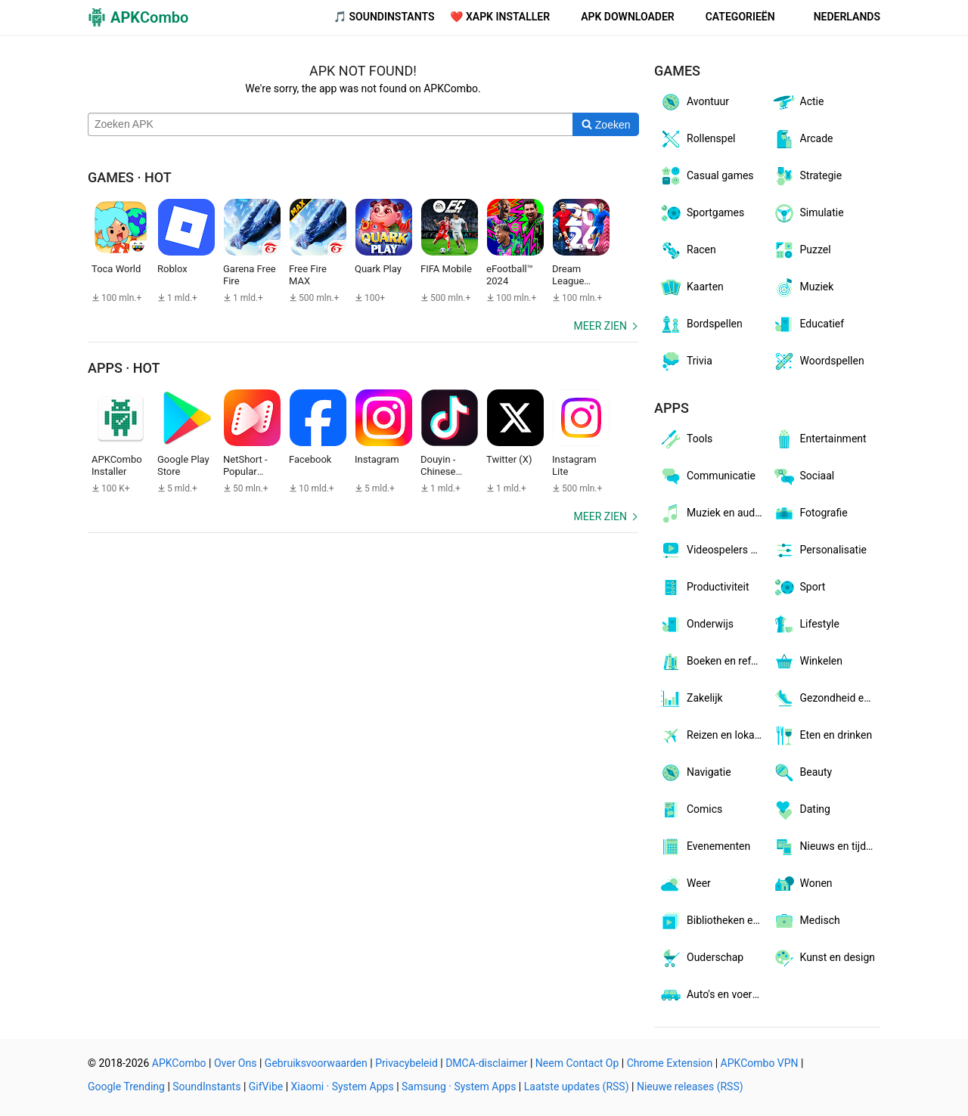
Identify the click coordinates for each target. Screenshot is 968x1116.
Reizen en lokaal (711, 736)
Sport (799, 587)
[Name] (330, 125)
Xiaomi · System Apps (342, 1086)
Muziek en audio (711, 513)
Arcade (802, 139)
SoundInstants (206, 1086)
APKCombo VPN (760, 1063)
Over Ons (235, 1063)
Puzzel (801, 250)
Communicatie (707, 476)
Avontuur (694, 102)
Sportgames (701, 213)
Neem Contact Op (577, 1063)
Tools (685, 439)
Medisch (806, 921)
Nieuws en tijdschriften (826, 847)
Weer (685, 884)
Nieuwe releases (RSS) (690, 1086)
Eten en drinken (822, 736)
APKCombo (179, 1063)
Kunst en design (824, 958)
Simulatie (808, 213)
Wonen (802, 884)
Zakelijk (691, 699)
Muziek (803, 287)
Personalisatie (819, 550)
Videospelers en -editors (713, 550)
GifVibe (266, 1086)
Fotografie (810, 513)
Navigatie (695, 773)
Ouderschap (701, 958)
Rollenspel (697, 139)
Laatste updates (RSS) (576, 1086)
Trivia (685, 361)
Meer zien (600, 326)
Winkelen (807, 661)
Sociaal (803, 476)
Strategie (807, 176)
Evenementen (704, 847)
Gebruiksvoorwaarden (316, 1063)
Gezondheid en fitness (826, 699)
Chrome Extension (670, 1063)
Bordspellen (701, 324)
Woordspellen (818, 361)
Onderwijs (696, 624)
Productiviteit (704, 587)
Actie (798, 102)
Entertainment (819, 439)
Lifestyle (805, 624)
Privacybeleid (406, 1063)
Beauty (802, 773)
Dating (801, 810)
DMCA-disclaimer (486, 1063)
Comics (690, 810)
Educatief (808, 324)
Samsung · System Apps (459, 1086)
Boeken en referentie (713, 661)
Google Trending (126, 1086)
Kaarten (691, 287)
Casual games (706, 176)
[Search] (605, 125)
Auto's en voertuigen (713, 995)
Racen (687, 250)
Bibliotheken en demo (713, 921)
